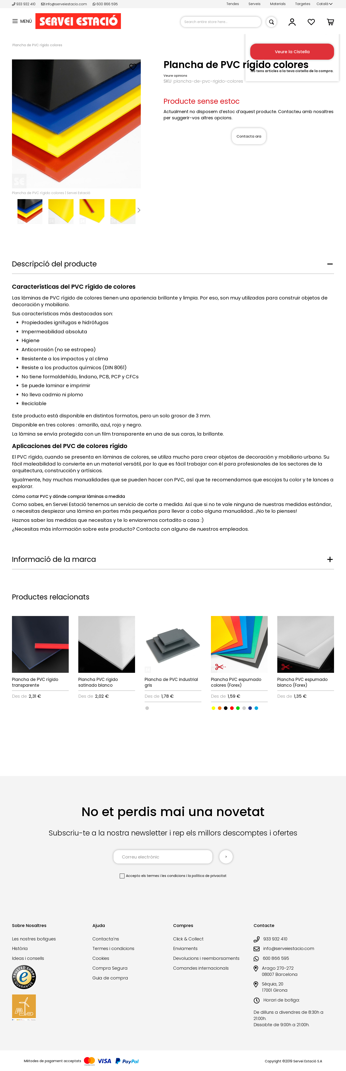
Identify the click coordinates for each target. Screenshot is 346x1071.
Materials (278, 3)
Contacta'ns (105, 939)
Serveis (255, 3)
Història (20, 948)
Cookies (100, 958)
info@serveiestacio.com (64, 4)
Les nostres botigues (34, 939)
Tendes (233, 3)
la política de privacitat (207, 875)
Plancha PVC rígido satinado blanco (98, 682)
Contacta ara (249, 136)
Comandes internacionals (201, 968)
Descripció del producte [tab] (54, 264)
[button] (325, 4)
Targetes (302, 3)
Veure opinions (175, 75)
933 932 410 (24, 4)
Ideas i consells (28, 958)
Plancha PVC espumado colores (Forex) (236, 682)
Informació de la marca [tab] (54, 559)
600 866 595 (105, 4)
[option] (147, 708)
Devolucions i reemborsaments (206, 958)
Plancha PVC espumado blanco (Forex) (302, 682)
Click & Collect (188, 939)
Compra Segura (110, 968)
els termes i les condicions (163, 875)
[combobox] (221, 22)
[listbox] (173, 708)
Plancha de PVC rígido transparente (35, 682)
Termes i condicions (113, 948)
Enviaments (185, 948)
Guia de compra (110, 978)
